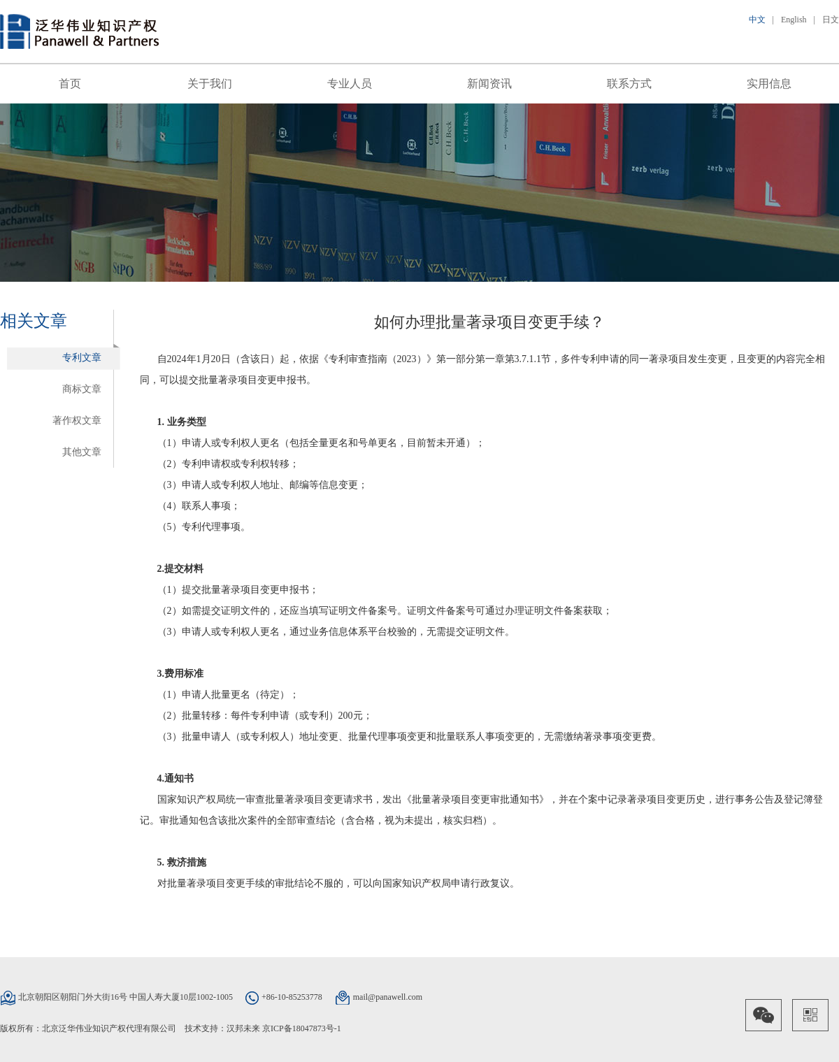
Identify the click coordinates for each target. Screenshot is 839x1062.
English (794, 19)
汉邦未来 (243, 1028)
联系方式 (629, 83)
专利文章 (81, 357)
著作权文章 (76, 420)
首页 (70, 83)
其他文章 (81, 452)
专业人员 (349, 83)
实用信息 (769, 83)
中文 (757, 19)
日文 (830, 19)
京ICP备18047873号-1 (301, 1028)
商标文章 (81, 389)
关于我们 (209, 83)
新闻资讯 (489, 83)
